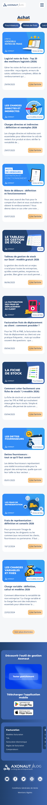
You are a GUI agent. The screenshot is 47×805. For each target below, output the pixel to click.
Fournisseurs (11, 25)
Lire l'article (35, 84)
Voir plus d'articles (23, 632)
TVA (7, 738)
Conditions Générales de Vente (25, 788)
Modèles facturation (14, 734)
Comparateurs (12, 749)
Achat (40, 249)
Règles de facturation (15, 745)
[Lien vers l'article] (23, 43)
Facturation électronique (16, 742)
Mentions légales (25, 792)
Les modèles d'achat (35, 117)
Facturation (12, 730)
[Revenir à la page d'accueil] (23, 767)
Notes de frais (30, 25)
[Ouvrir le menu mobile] (42, 5)
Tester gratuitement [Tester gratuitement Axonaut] (23, 676)
